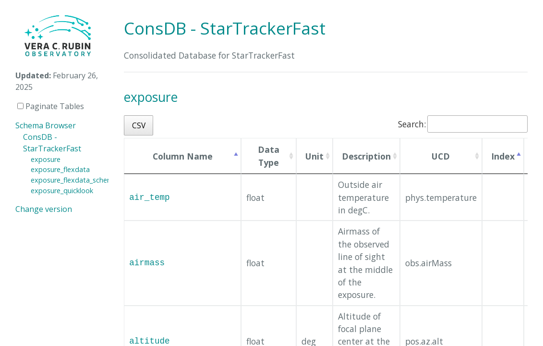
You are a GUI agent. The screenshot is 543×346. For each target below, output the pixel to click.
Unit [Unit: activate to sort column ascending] (314, 156)
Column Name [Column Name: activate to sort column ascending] (183, 156)
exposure (45, 159)
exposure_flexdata (60, 169)
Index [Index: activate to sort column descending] (503, 156)
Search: (463, 124)
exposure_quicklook (62, 190)
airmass (147, 263)
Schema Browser (45, 125)
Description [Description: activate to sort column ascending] (366, 156)
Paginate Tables (50, 106)
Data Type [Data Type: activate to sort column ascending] (268, 156)
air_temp (149, 197)
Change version (43, 209)
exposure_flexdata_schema (74, 180)
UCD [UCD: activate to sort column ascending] (441, 156)
